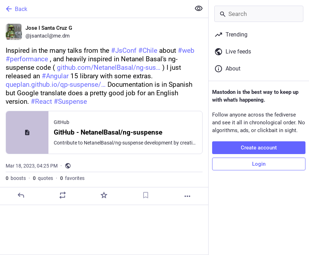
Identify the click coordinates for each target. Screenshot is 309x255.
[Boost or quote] (62, 195)
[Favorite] (104, 195)
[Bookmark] (145, 195)
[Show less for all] (198, 8)
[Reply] (21, 195)
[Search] (258, 14)
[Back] (94, 9)
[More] (187, 196)
